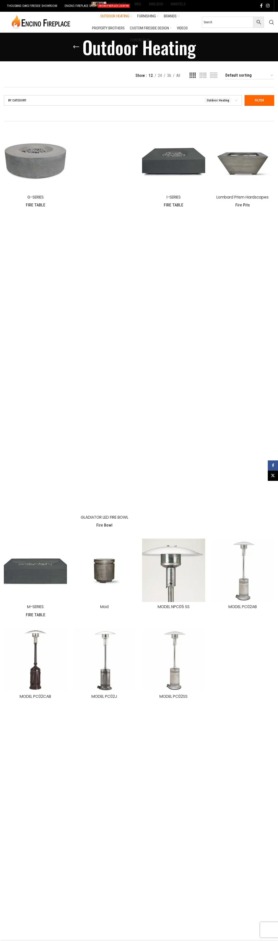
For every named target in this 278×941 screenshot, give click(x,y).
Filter (259, 100)
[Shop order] (249, 75)
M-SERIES (35, 607)
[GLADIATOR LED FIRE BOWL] (104, 320)
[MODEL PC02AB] (243, 571)
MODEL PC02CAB (35, 697)
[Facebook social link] (261, 6)
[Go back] (76, 47)
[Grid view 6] (213, 75)
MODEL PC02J (104, 697)
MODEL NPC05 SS (174, 607)
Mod (104, 607)
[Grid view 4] (193, 75)
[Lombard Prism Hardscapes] (243, 160)
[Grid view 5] (203, 75)
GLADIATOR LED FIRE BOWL (104, 517)
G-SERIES (35, 196)
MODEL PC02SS (174, 697)
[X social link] (273, 476)
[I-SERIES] (174, 160)
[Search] (272, 22)
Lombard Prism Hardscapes (243, 196)
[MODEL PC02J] (104, 661)
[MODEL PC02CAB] (35, 661)
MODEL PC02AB (243, 607)
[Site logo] (41, 21)
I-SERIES (174, 196)
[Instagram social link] (267, 6)
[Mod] (104, 571)
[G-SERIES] (35, 160)
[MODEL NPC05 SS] (174, 571)
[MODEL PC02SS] (174, 661)
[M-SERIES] (35, 571)
